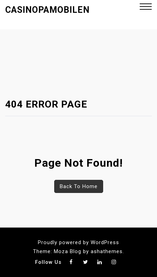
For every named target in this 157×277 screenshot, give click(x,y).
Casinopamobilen (47, 10)
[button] (146, 7)
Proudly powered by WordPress (78, 242)
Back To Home (79, 186)
